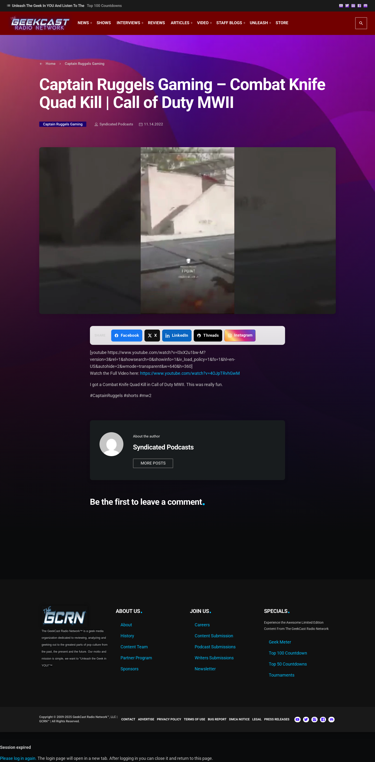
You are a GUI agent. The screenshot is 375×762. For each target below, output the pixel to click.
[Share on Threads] (208, 336)
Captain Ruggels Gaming (63, 124)
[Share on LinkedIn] (177, 336)
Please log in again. (18, 758)
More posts (153, 463)
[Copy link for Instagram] (240, 336)
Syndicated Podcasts (113, 125)
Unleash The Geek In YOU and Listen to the (64, 5)
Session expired (15, 747)
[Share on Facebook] (127, 336)
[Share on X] (152, 336)
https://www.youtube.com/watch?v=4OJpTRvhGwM (190, 373)
